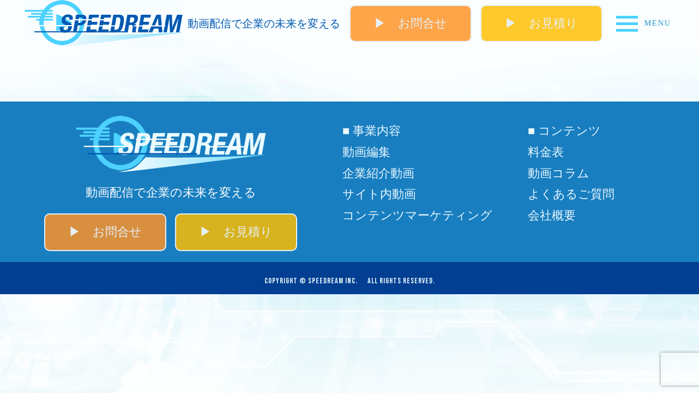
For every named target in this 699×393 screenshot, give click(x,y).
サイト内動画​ (379, 194)
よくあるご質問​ (571, 194)
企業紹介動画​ (378, 173)
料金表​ (546, 152)
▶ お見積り (541, 23)
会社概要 (552, 215)
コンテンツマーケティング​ (417, 215)
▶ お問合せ (410, 23)
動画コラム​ (558, 173)
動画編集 (366, 152)
